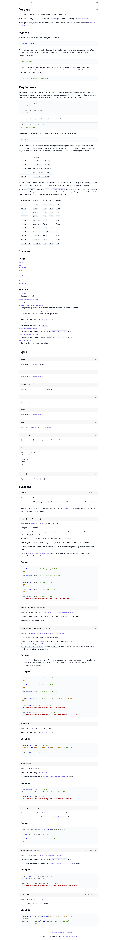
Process (3, 187)
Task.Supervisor (6, 197)
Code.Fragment (6, 233)
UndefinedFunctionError (9, 364)
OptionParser (5, 133)
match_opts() (38, 268)
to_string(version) (40, 340)
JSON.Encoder (6, 216)
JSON (3, 47)
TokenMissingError (7, 356)
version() (37, 283)
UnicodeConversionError (9, 367)
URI (2, 67)
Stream (3, 111)
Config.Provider (6, 171)
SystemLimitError (7, 354)
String (3, 60)
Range (3, 108)
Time (3, 62)
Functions (6, 80)
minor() (36, 270)
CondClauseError (7, 295)
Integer (3, 44)
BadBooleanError (7, 279)
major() (36, 265)
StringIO (4, 140)
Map (2, 103)
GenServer (4, 179)
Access (3, 90)
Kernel (3, 12)
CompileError (5, 292)
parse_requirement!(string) (43, 334)
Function (4, 42)
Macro (3, 238)
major (44, 457)
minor (44, 459)
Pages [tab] (3, 8)
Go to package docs (65, 932)
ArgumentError (6, 272)
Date (3, 29)
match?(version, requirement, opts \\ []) (49, 311)
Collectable (5, 203)
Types (5, 78)
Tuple (3, 65)
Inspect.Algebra (6, 211)
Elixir (9, 2)
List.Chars (4, 219)
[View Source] (109, 359)
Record (3, 55)
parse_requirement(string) (43, 328)
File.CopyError (6, 305)
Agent (3, 164)
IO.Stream (4, 130)
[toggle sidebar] (25, 2)
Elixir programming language (83, 936)
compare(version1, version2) (44, 299)
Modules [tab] (11, 8)
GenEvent (4, 255)
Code (3, 231)
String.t (50, 364)
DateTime (4, 32)
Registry (4, 189)
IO (2, 125)
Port (2, 138)
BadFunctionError (7, 282)
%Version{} (38, 293)
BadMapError (5, 285)
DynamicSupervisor (7, 176)
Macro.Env (4, 241)
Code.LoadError (6, 290)
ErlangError (5, 303)
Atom (3, 21)
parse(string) (39, 317)
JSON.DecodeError (7, 323)
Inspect (3, 209)
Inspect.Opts (5, 214)
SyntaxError (5, 349)
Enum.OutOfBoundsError (9, 300)
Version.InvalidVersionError (10, 372)
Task (2, 194)
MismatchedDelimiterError (10, 333)
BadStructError (6, 247)
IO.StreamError (6, 318)
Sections (6, 73)
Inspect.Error (5, 320)
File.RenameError (7, 313)
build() (36, 262)
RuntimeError (5, 346)
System (3, 143)
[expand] (27, 13)
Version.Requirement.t (68, 440)
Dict (2, 252)
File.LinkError (5, 310)
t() (35, 280)
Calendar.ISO (5, 152)
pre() (36, 275)
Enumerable (5, 206)
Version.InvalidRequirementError (12, 369)
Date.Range (5, 93)
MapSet (3, 105)
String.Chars (5, 224)
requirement (56, 633)
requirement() (39, 278)
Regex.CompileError (8, 344)
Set (2, 263)
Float (3, 39)
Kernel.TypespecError (8, 326)
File (2, 117)
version (48, 524)
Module (3, 49)
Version (3, 70)
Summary (6, 76)
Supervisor (4, 192)
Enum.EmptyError (7, 297)
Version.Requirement (8, 84)
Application (5, 166)
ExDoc (62, 936)
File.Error (4, 308)
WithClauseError (7, 374)
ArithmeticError (6, 274)
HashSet (4, 260)
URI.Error (4, 361)
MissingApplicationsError (9, 336)
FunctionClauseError (8, 315)
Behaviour (4, 250)
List (2, 100)
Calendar (4, 149)
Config (3, 169)
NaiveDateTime (6, 52)
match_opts (66, 633)
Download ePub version (79, 932)
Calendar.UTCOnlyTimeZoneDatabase (13, 157)
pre (42, 464)
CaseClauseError (6, 287)
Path (2, 135)
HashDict (4, 258)
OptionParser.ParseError (9, 338)
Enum (3, 95)
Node (3, 181)
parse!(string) (39, 323)
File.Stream (5, 122)
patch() (36, 273)
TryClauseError (6, 359)
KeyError (4, 328)
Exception (4, 37)
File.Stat (4, 120)
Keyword (4, 98)
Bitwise (3, 26)
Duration (4, 34)
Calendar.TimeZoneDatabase (10, 154)
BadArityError (6, 277)
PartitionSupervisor (7, 184)
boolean (63, 389)
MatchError (5, 331)
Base (2, 24)
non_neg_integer (53, 377)
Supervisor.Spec (6, 265)
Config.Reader (6, 174)
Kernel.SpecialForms (8, 15)
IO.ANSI (4, 127)
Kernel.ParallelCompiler (9, 236)
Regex (3, 57)
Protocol (4, 221)
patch (44, 461)
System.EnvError (6, 351)
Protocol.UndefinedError (9, 341)
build (44, 455)
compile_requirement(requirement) (46, 305)
